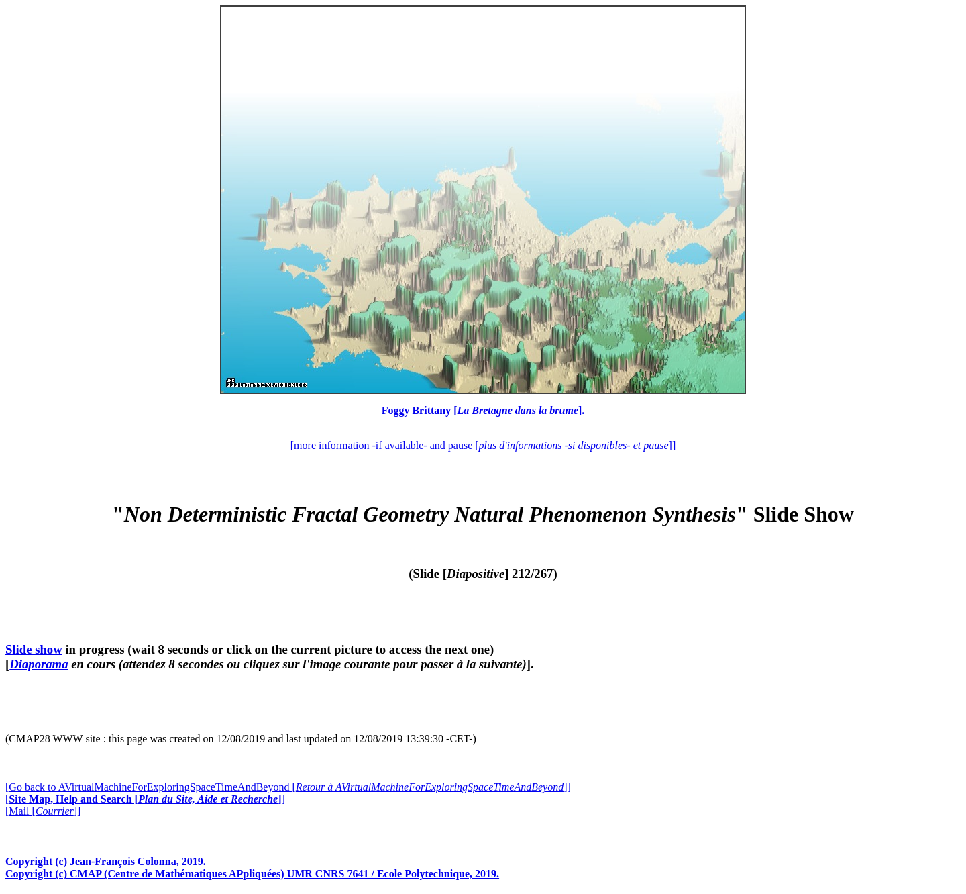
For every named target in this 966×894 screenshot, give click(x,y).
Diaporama (38, 664)
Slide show (33, 649)
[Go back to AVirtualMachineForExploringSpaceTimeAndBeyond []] (288, 787)
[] (145, 799)
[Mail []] (42, 811)
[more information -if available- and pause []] (483, 445)
